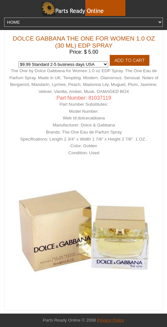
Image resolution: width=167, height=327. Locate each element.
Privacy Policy (110, 320)
